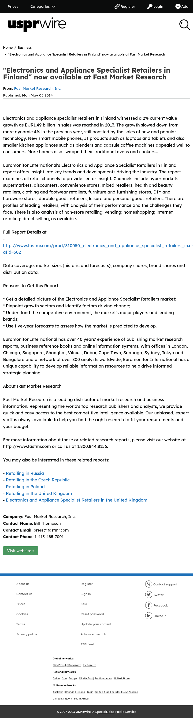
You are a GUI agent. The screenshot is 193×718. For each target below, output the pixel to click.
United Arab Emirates (108, 692)
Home (8, 47)
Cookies (22, 614)
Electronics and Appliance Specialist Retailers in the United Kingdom (76, 500)
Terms (20, 624)
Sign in (86, 594)
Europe (73, 678)
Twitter (154, 595)
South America (103, 678)
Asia (64, 678)
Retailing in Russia (25, 473)
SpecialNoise (105, 712)
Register (125, 6)
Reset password (92, 614)
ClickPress (59, 665)
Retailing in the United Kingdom (39, 493)
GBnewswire (74, 665)
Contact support (161, 584)
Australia (58, 692)
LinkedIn (156, 616)
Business (25, 47)
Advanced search (93, 634)
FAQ (84, 604)
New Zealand (130, 692)
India (90, 692)
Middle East (86, 678)
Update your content (96, 624)
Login (155, 6)
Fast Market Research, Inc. (37, 88)
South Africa (81, 698)
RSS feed (87, 644)
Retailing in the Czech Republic (38, 480)
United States (122, 678)
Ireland (80, 692)
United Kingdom (62, 698)
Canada (69, 692)
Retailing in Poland (25, 486)
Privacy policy (26, 634)
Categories (42, 6)
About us (23, 584)
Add (182, 6)
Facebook (156, 605)
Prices (13, 6)
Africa (56, 678)
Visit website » (20, 550)
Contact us (24, 594)
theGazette (89, 665)
